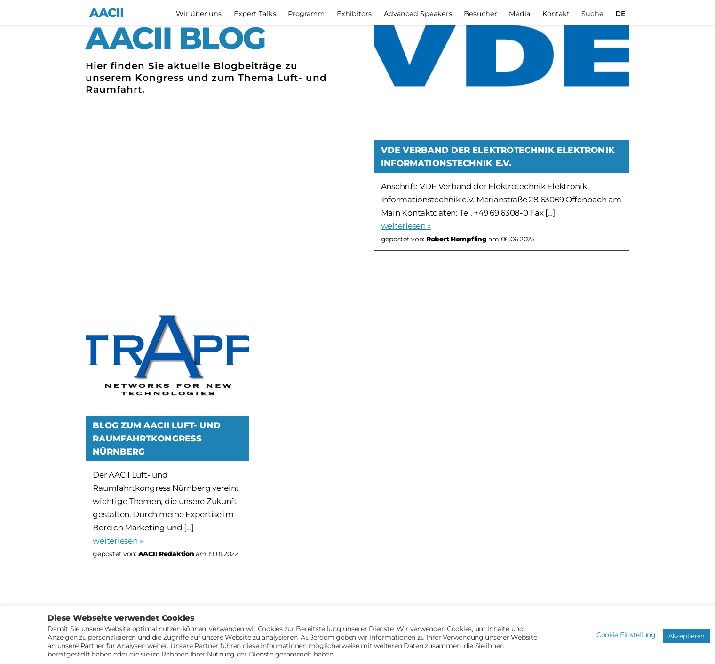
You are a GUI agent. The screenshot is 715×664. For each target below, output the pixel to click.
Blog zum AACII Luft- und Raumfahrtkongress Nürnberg (156, 438)
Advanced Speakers (418, 14)
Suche (592, 14)
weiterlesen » (406, 226)
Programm (306, 14)
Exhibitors (354, 14)
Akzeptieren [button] (686, 636)
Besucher (480, 14)
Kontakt (556, 14)
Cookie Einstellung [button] (626, 635)
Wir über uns (199, 14)
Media (520, 14)
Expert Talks (255, 14)
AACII (106, 13)
